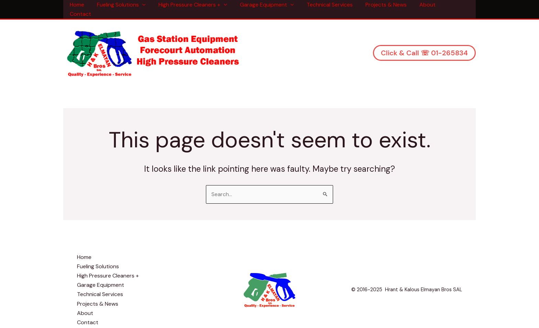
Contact (452, 4)
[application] (146, 4)
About (423, 4)
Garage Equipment (268, 4)
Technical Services (328, 4)
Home (83, 4)
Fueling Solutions (125, 4)
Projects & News (383, 4)
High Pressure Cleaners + (195, 4)
